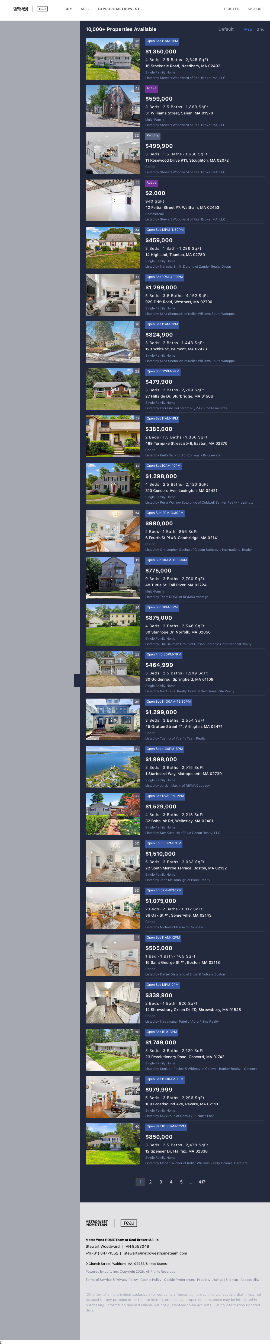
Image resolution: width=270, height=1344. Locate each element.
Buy (68, 9)
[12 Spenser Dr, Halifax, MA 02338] (113, 1143)
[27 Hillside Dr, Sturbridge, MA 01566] (113, 389)
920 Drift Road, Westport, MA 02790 (178, 302)
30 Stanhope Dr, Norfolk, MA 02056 (178, 632)
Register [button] (230, 9)
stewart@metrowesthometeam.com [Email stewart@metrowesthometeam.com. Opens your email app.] (155, 1253)
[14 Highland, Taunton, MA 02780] (113, 247)
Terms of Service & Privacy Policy (112, 1280)
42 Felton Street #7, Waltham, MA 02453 (182, 207)
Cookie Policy (151, 1280)
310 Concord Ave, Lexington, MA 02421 (181, 490)
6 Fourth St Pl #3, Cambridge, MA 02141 (182, 538)
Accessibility (250, 1280)
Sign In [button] (255, 9)
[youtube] (131, 1324)
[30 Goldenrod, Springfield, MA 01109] (113, 672)
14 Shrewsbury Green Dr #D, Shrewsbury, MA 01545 (193, 1009)
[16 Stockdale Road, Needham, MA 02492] (113, 59)
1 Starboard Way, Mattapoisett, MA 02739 (183, 774)
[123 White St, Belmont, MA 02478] (113, 342)
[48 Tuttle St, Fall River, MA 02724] (113, 578)
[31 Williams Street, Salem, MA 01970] (113, 106)
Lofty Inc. (112, 1271)
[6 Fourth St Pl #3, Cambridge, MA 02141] (113, 531)
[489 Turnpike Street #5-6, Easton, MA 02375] (113, 436)
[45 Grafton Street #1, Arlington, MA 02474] (113, 719)
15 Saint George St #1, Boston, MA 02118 (182, 962)
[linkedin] (99, 1324)
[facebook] (88, 1324)
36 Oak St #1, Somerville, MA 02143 (178, 915)
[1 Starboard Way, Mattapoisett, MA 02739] (113, 767)
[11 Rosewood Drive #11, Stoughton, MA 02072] (113, 153)
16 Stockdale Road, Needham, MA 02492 (182, 66)
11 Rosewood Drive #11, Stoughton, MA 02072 (187, 160)
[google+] (142, 1324)
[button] (31, 9)
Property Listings (210, 1280)
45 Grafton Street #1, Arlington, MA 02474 (184, 726)
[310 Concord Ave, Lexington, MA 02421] (113, 483)
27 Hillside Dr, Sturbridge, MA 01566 (179, 396)
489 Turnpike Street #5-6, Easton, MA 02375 (186, 443)
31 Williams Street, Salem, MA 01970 (179, 113)
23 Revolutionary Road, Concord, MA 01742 (184, 1057)
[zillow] (110, 1324)
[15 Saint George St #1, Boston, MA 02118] (113, 955)
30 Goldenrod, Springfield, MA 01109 (179, 679)
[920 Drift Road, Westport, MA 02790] (113, 295)
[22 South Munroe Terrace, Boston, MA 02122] (113, 861)
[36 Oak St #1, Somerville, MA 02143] (113, 908)
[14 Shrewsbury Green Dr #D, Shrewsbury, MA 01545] (113, 1002)
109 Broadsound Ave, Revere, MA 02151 (181, 1104)
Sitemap (232, 1280)
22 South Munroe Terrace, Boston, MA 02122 (186, 868)
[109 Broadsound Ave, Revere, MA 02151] (113, 1097)
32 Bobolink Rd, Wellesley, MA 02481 (179, 821)
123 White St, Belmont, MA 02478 (176, 349)
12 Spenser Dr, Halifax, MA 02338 (176, 1151)
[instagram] (121, 1324)
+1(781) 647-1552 (102, 1253)
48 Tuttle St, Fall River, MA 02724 (176, 585)
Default (226, 29)
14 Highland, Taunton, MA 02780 (175, 254)
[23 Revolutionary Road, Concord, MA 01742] (113, 1050)
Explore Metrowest (119, 9)
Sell (85, 9)
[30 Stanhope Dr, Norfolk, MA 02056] (113, 625)
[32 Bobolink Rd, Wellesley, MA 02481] (113, 814)
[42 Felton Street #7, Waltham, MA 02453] (113, 200)
